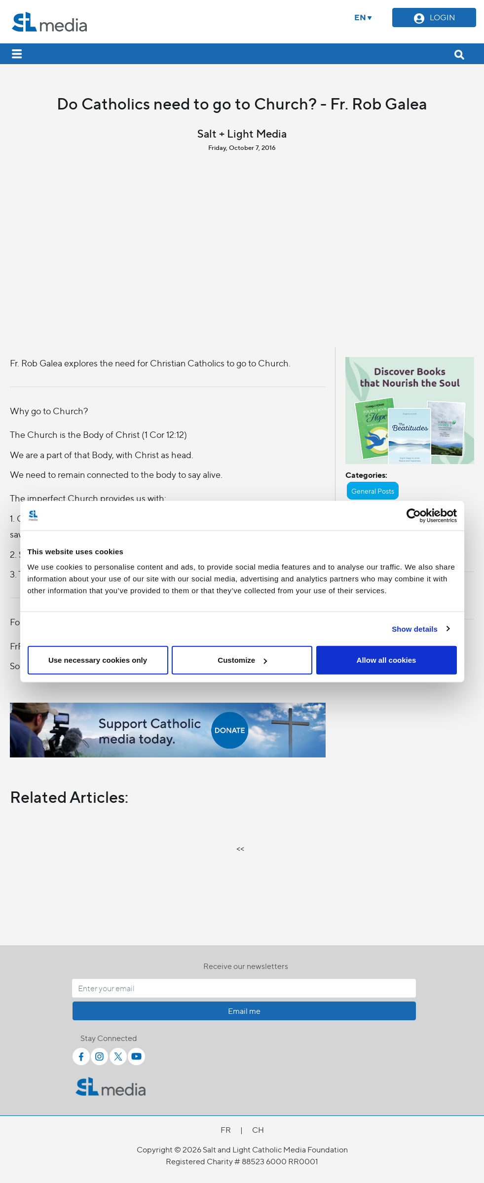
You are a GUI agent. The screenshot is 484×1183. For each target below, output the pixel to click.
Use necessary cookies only (97, 660)
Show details (415, 628)
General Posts (372, 490)
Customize (242, 660)
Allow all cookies (386, 660)
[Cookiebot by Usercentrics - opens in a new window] (414, 515)
